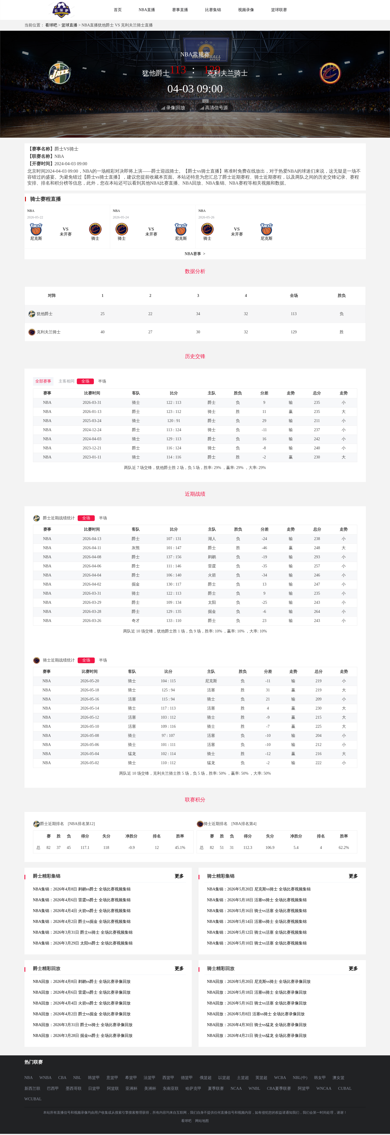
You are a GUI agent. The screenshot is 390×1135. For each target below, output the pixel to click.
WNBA (46, 1078)
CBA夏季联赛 (279, 1088)
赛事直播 (180, 10)
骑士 (95, 238)
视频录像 (246, 10)
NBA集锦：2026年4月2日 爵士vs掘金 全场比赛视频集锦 (82, 921)
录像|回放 (175, 107)
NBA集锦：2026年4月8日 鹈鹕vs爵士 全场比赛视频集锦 (82, 889)
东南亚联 (171, 1088)
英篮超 (261, 1078)
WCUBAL (33, 1099)
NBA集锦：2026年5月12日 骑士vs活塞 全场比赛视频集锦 (257, 932)
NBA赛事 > (195, 254)
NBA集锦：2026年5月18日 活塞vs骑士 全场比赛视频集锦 (257, 900)
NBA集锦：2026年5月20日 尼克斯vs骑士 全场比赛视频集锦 (259, 889)
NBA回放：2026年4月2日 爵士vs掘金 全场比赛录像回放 (82, 1014)
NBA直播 (147, 10)
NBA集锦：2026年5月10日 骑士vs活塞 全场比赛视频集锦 (257, 943)
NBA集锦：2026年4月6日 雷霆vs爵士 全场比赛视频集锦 (82, 900)
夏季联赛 (216, 1088)
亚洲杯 (131, 1088)
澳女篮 (338, 1078)
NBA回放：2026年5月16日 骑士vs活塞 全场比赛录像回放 (257, 1003)
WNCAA (323, 1088)
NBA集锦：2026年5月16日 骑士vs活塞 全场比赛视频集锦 (257, 911)
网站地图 (202, 1121)
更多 (179, 876)
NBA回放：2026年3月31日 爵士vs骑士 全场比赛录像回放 (83, 1025)
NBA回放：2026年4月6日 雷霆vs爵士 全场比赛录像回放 (82, 992)
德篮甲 (187, 1078)
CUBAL (345, 1088)
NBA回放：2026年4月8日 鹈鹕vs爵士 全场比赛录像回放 (82, 981)
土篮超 (243, 1078)
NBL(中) (300, 1078)
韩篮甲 (94, 1078)
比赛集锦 (213, 10)
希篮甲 (131, 1078)
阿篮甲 (304, 1088)
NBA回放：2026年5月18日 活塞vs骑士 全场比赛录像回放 (257, 992)
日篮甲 (94, 1088)
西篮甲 (168, 1078)
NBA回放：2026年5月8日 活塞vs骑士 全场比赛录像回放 (256, 1014)
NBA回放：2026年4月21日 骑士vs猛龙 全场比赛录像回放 (257, 1035)
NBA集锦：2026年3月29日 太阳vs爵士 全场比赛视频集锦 (83, 943)
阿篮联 (113, 1088)
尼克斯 (36, 238)
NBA (30, 211)
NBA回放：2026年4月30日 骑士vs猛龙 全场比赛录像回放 (257, 1025)
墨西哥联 (74, 1088)
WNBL (254, 1088)
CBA (62, 1078)
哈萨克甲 (193, 1088)
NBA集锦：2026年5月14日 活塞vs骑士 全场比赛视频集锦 (257, 921)
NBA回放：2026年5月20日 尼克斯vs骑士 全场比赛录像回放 (259, 981)
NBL (77, 1078)
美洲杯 (150, 1088)
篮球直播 (69, 25)
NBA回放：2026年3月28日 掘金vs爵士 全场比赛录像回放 (83, 1035)
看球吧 (51, 25)
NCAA (236, 1088)
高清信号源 (216, 107)
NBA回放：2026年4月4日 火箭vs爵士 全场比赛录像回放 (82, 1003)
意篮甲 (112, 1078)
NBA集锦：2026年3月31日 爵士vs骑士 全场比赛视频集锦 (83, 932)
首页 (118, 10)
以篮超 (224, 1078)
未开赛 (66, 234)
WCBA (280, 1078)
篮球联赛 (279, 10)
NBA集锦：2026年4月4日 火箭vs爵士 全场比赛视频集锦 (82, 911)
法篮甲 (150, 1078)
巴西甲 (53, 1088)
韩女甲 (320, 1078)
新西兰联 (32, 1088)
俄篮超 (206, 1078)
